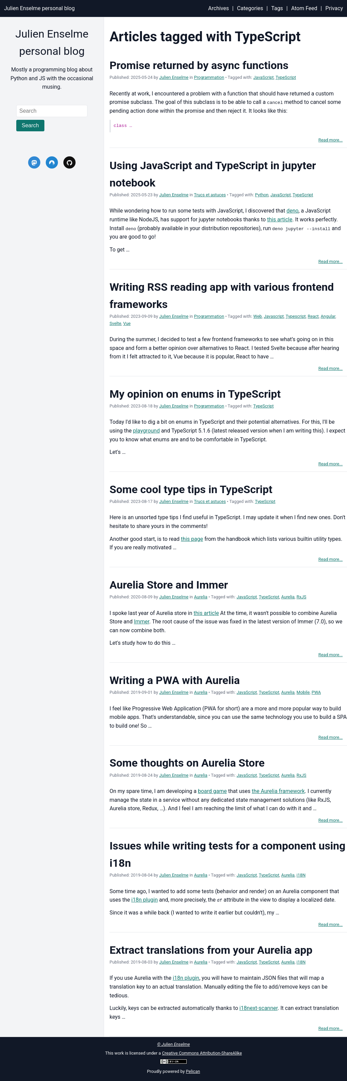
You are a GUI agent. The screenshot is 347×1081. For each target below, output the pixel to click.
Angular (328, 316)
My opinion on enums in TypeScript (195, 393)
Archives (218, 8)
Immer (141, 621)
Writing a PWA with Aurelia (174, 680)
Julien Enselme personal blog (39, 8)
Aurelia (201, 596)
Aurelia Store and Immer (168, 584)
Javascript (274, 316)
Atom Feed (304, 8)
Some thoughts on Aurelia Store (187, 762)
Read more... (331, 139)
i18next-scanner (258, 1008)
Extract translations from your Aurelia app (210, 949)
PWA (316, 692)
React (313, 316)
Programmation (209, 77)
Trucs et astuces (210, 194)
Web (257, 316)
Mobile (303, 692)
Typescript (296, 316)
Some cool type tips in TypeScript (190, 489)
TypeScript (285, 77)
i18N (301, 875)
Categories (250, 8)
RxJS (301, 596)
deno (292, 210)
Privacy (334, 8)
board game (212, 791)
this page (192, 538)
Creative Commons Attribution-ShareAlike (202, 1053)
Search (30, 125)
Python (261, 194)
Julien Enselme (173, 77)
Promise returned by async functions (198, 65)
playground (146, 430)
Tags (277, 8)
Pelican (193, 1071)
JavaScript (263, 77)
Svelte (115, 323)
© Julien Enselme (173, 1043)
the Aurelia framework (278, 791)
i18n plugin (144, 900)
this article (279, 219)
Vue (126, 323)
